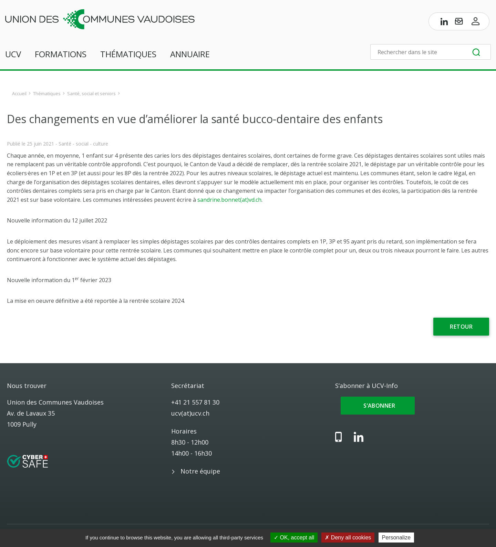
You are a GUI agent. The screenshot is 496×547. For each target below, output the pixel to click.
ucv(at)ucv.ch (190, 413)
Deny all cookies (348, 537)
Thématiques (128, 54)
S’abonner (377, 405)
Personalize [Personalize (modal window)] (396, 537)
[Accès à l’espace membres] (476, 23)
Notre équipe (200, 471)
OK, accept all (294, 537)
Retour (461, 326)
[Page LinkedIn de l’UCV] (444, 23)
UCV (13, 54)
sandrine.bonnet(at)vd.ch (229, 199)
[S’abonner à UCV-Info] (459, 23)
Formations (60, 54)
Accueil (19, 93)
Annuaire (190, 54)
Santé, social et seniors (91, 93)
